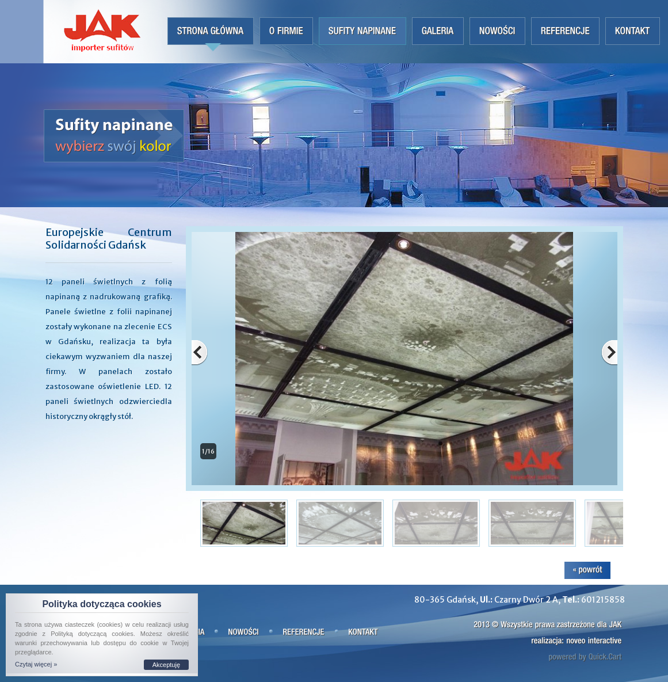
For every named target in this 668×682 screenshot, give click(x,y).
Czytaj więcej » (36, 664)
